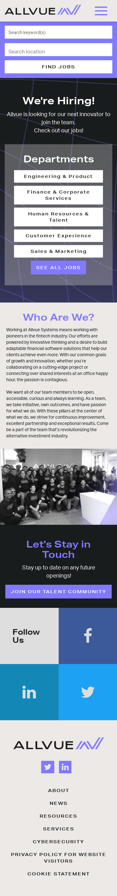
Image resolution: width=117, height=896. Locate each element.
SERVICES (58, 829)
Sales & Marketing (59, 251)
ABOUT (58, 790)
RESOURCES (58, 816)
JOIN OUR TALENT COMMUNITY (58, 591)
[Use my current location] (103, 49)
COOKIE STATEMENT (58, 874)
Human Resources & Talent (58, 217)
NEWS (59, 803)
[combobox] (58, 32)
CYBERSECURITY (58, 841)
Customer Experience (59, 236)
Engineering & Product (58, 176)
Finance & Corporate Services (58, 195)
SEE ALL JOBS (58, 267)
